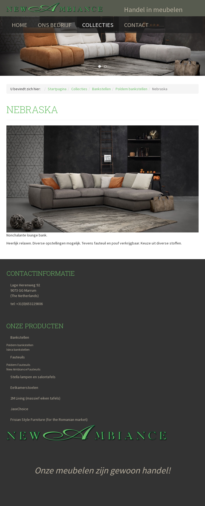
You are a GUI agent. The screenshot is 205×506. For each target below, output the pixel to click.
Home (19, 25)
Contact (136, 25)
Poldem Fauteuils (18, 365)
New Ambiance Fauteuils (23, 369)
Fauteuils (17, 357)
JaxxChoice (19, 408)
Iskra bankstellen (18, 349)
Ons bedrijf (55, 25)
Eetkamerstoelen (24, 387)
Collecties (97, 25)
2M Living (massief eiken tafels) (35, 398)
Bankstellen (19, 337)
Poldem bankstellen (19, 345)
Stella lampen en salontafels (33, 376)
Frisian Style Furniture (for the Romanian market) (49, 419)
